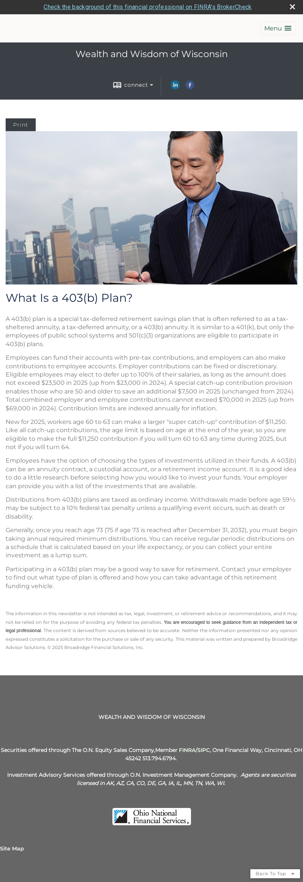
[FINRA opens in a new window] (187, 750)
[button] (277, 28)
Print (20, 124)
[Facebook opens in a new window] (189, 87)
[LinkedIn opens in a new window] (175, 87)
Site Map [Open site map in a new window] (12, 848)
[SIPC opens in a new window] (203, 750)
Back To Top (275, 873)
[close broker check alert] (292, 7)
